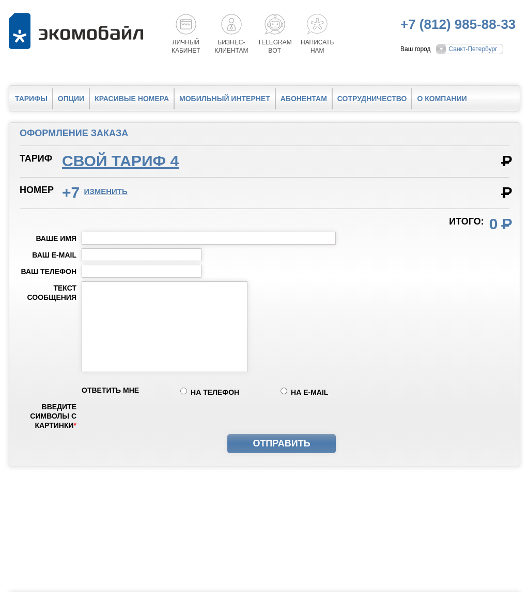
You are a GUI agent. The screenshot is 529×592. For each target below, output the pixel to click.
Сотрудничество (372, 98)
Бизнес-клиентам (231, 46)
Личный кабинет (186, 46)
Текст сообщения (51, 292)
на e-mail (309, 392)
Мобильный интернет (224, 98)
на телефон (215, 392)
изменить (106, 191)
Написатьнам (317, 46)
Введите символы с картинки (53, 416)
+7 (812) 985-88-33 (458, 24)
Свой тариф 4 (120, 160)
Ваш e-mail (54, 255)
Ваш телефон (48, 271)
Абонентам (304, 98)
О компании (441, 98)
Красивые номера (132, 98)
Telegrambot (275, 46)
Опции (71, 98)
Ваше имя (56, 238)
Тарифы (31, 98)
